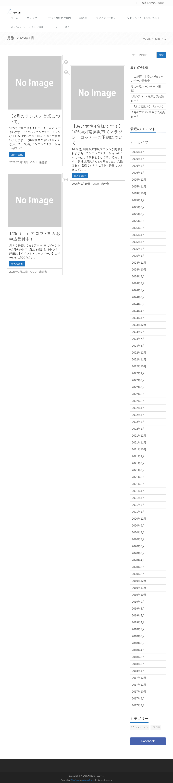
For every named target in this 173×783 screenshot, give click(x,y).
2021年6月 (138, 477)
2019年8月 (138, 608)
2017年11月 (139, 684)
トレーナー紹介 (61, 27)
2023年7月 (138, 338)
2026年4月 (138, 152)
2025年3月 (138, 241)
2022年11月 (139, 359)
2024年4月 (138, 311)
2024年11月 (139, 262)
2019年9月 (138, 601)
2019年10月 (139, 594)
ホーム (14, 18)
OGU (33, 162)
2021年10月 (139, 449)
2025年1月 (138, 255)
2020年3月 (138, 567)
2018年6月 (138, 636)
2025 (157, 38)
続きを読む (17, 154)
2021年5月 (138, 484)
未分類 (43, 162)
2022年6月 (138, 394)
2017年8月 (138, 705)
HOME (146, 38)
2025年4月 (138, 235)
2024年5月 (138, 304)
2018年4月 (138, 650)
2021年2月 (138, 504)
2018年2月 (138, 664)
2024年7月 (138, 290)
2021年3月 (138, 497)
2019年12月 (139, 580)
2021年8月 (138, 463)
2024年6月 (138, 297)
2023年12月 (139, 324)
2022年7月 (138, 387)
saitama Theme (88, 780)
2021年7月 (138, 470)
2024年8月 (138, 283)
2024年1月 (138, 318)
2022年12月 (139, 352)
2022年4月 (138, 408)
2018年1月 (138, 670)
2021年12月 (139, 435)
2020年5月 (138, 553)
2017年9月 (138, 698)
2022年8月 (138, 380)
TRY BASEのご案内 (59, 18)
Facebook (148, 741)
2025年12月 (139, 179)
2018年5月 (138, 643)
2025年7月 (138, 214)
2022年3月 (138, 414)
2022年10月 (139, 366)
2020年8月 (138, 532)
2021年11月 (139, 442)
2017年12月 (139, 677)
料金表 (83, 18)
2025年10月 (139, 193)
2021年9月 (138, 456)
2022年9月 (138, 373)
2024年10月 (139, 269)
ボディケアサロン (106, 18)
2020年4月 (138, 560)
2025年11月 (139, 186)
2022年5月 (138, 401)
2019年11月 (139, 587)
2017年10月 (139, 691)
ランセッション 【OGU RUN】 (142, 18)
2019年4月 (138, 622)
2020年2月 (138, 574)
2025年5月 (138, 228)
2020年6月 (138, 546)
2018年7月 (138, 629)
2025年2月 (138, 248)
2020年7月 (138, 539)
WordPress (75, 780)
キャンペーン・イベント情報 (27, 27)
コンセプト (33, 18)
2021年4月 (138, 491)
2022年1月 (138, 428)
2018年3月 (138, 657)
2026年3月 (138, 158)
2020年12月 (139, 518)
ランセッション (140, 727)
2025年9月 (138, 200)
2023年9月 (138, 331)
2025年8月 (138, 207)
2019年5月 (138, 615)
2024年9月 (138, 276)
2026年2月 (138, 165)
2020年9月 (138, 525)
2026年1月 (138, 172)
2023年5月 (138, 345)
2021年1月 (138, 511)
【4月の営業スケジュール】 (148, 106)
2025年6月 (138, 221)
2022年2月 (138, 421)
